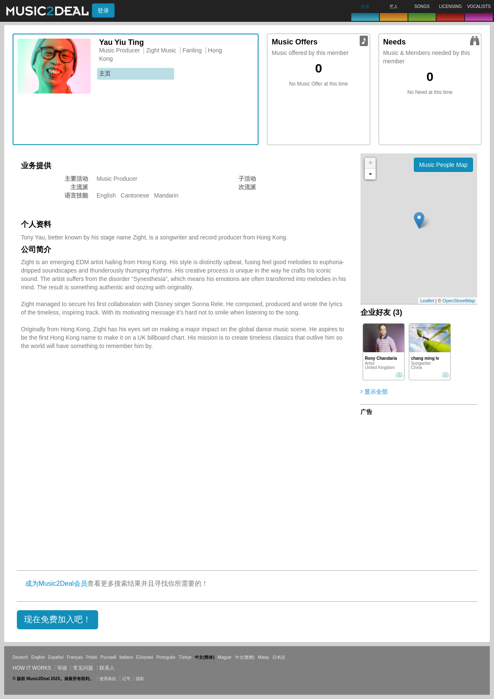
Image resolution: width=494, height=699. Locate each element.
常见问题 (83, 668)
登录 (103, 10)
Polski (91, 657)
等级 (62, 668)
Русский (108, 657)
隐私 (140, 678)
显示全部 (374, 391)
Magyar (225, 657)
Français (75, 657)
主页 (105, 73)
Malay (263, 657)
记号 (126, 678)
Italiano (126, 657)
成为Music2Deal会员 (56, 583)
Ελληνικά (144, 657)
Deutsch (20, 657)
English (38, 657)
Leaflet (427, 300)
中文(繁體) (245, 657)
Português (165, 657)
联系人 (107, 668)
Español (55, 657)
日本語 (278, 657)
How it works (32, 668)
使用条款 (107, 678)
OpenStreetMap (458, 300)
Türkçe (185, 657)
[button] (57, 619)
